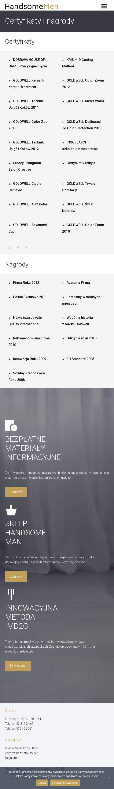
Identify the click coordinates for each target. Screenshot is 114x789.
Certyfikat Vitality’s (81, 163)
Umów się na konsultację (21, 748)
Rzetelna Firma (78, 283)
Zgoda (42, 782)
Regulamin (12, 758)
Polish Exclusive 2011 (30, 297)
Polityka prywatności (65, 782)
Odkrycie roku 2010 (81, 338)
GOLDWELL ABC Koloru (31, 204)
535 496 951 (24, 728)
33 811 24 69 (24, 723)
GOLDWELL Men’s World (85, 101)
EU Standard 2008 (80, 359)
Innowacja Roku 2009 (29, 359)
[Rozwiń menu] (104, 5)
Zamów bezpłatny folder (21, 753)
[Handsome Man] (34, 5)
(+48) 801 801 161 (29, 719)
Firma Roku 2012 (26, 283)
